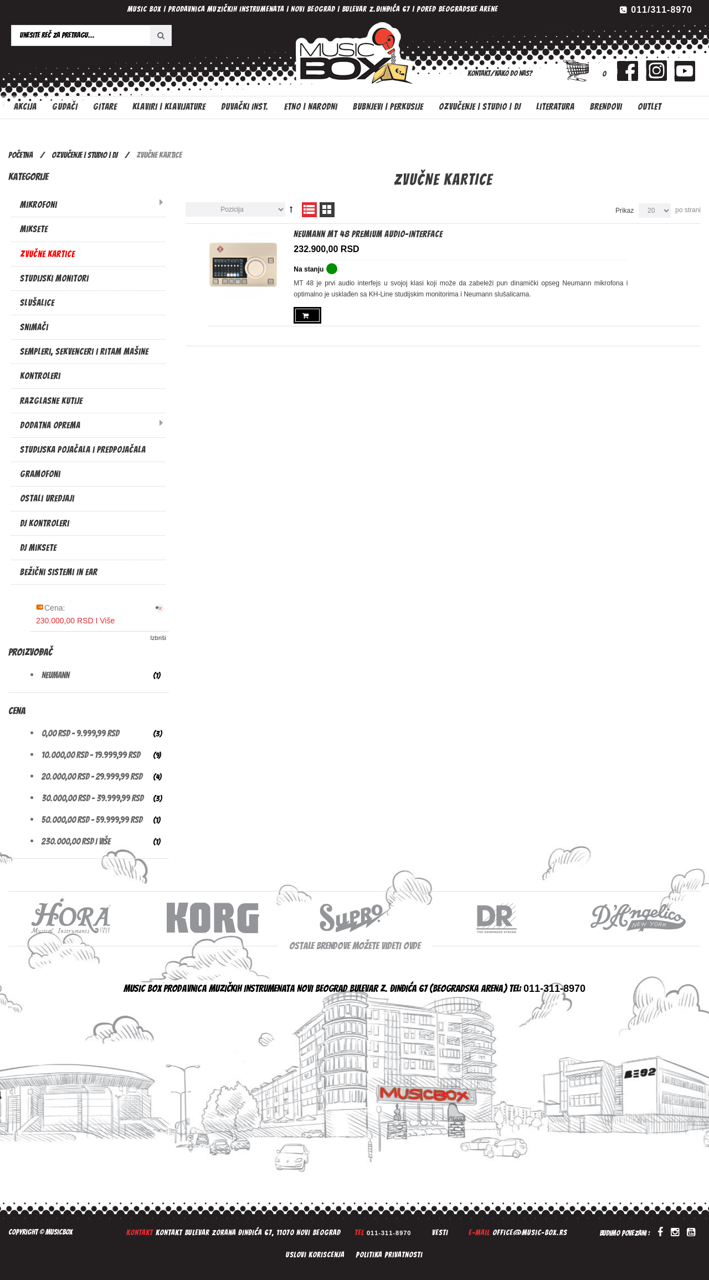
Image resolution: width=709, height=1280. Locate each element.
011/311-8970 (661, 9)
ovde (411, 945)
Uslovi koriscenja (315, 1255)
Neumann (55, 675)
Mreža (327, 209)
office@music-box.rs (529, 1232)
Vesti (440, 1232)
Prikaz (624, 210)
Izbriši (158, 637)
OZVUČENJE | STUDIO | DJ (84, 155)
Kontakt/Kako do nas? (499, 73)
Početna (20, 155)
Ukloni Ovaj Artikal (161, 608)
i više (76, 841)
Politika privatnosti (389, 1255)
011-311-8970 (389, 1233)
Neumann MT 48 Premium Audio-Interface (368, 234)
